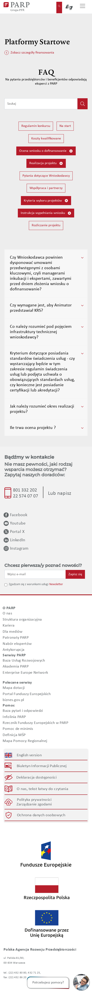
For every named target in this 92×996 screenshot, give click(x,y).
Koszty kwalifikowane (46, 138)
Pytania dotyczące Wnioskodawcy (46, 176)
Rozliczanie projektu (46, 225)
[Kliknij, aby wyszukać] (82, 103)
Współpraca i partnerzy (46, 188)
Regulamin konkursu (35, 126)
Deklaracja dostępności (37, 777)
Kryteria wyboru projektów (46, 200)
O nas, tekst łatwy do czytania (42, 789)
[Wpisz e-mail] (35, 574)
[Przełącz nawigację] (82, 7)
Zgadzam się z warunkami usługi (28, 584)
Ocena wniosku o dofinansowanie (46, 151)
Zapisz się (75, 574)
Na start (65, 126)
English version (29, 755)
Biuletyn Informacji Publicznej (42, 766)
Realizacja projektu (46, 163)
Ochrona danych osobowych (41, 815)
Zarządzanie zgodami (34, 804)
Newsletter (56, 584)
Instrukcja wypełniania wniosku (46, 213)
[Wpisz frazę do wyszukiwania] (40, 103)
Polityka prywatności (34, 800)
